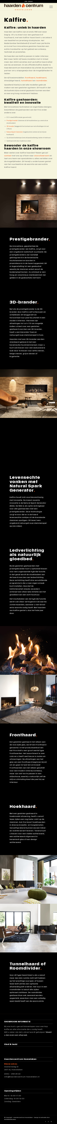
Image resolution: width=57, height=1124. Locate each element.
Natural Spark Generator (14, 132)
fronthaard (30, 78)
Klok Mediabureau (10, 1119)
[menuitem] (50, 7)
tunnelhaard (27, 81)
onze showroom (41, 156)
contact (7, 156)
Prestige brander (12, 120)
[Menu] (50, 7)
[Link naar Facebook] (45, 1121)
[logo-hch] (23, 7)
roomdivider (41, 81)
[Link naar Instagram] (48, 1121)
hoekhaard (41, 78)
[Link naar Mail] (51, 1121)
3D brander (10, 126)
